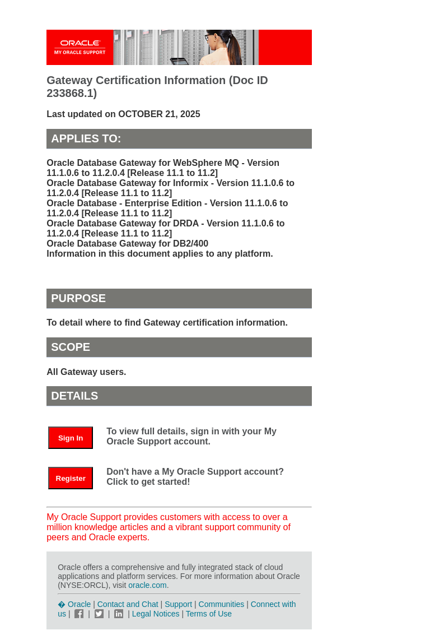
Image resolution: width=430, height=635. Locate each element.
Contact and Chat (127, 604)
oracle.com (147, 585)
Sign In (70, 438)
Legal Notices (156, 613)
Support (178, 604)
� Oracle (74, 604)
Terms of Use (209, 613)
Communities (222, 604)
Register (71, 478)
